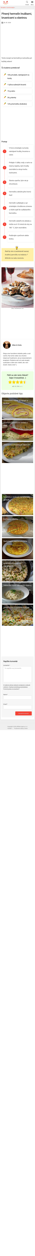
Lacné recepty (10, 7)
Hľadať (27, 2)
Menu (32, 2)
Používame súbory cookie (21, 728)
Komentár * (6, 665)
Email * (5, 704)
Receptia (3, 7)
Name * (5, 694)
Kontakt (10, 728)
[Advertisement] (17, 38)
